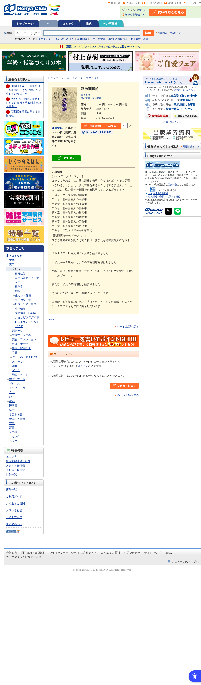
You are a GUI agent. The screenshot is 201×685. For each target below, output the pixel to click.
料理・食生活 (20, 344)
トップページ (25, 23)
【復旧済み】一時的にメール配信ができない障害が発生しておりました (23, 89)
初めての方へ (14, 524)
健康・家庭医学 (21, 348)
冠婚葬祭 (17, 330)
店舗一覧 (115, 3)
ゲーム (16, 370)
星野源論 (82, 39)
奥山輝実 (85, 98)
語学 (12, 409)
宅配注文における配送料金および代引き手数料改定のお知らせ (23, 102)
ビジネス (14, 383)
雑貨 (17, 291)
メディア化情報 (15, 465)
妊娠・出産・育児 (25, 304)
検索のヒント (176, 33)
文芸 (12, 260)
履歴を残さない (191, 146)
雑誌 (88, 23)
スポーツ (17, 361)
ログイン (142, 10)
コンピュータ (17, 388)
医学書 (13, 405)
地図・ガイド (20, 374)
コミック (68, 23)
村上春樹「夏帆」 (141, 39)
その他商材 (110, 23)
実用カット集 (23, 299)
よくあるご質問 (154, 3)
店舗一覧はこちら (172, 122)
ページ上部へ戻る (128, 326)
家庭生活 (20, 273)
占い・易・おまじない (25, 357)
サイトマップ (194, 3)
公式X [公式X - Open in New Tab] (168, 552)
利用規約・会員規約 (33, 552)
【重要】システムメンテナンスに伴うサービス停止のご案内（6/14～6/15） (102, 46)
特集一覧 (11, 474)
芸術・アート (17, 379)
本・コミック (14, 255)
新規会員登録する (135, 14)
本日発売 (11, 456)
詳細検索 (162, 33)
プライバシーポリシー (63, 552)
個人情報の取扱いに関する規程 (164, 196)
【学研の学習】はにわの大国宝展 (109, 39)
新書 (12, 427)
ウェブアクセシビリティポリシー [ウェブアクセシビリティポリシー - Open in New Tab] (26, 557)
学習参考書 (16, 414)
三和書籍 (85, 94)
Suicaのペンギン (65, 39)
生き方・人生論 (21, 335)
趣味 (14, 366)
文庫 (12, 423)
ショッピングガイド (27, 317)
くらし (16, 268)
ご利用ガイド (133, 3)
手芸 (14, 352)
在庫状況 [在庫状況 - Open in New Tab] (57, 127)
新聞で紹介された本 (18, 461)
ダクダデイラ (45, 39)
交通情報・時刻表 (25, 313)
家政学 (19, 286)
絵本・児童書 (17, 418)
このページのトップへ (185, 561)
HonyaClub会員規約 (158, 193)
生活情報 (20, 308)
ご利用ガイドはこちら (184, 90)
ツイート (54, 320)
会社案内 (11, 552)
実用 (12, 264)
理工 (12, 396)
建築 (12, 401)
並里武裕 (96, 98)
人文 (12, 392)
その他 (13, 432)
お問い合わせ (174, 3)
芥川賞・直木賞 (15, 469)
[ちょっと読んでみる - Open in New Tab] (66, 158)
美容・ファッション (24, 339)
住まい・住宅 (23, 295)
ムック (13, 440)
